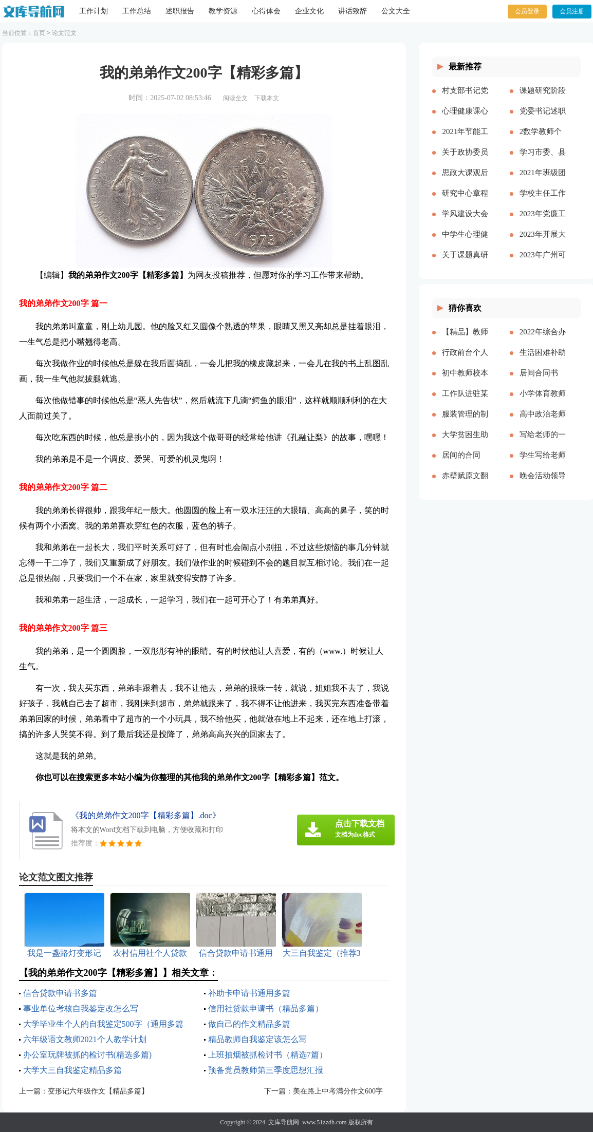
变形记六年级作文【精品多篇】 (98, 1091)
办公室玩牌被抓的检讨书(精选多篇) (87, 1054)
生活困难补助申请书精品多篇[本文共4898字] (543, 360)
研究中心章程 (465, 193)
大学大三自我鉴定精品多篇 (72, 1070)
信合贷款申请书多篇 (60, 993)
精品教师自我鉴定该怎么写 (257, 1039)
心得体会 (266, 11)
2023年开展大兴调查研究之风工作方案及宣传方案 (543, 242)
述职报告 (179, 11)
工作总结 (136, 11)
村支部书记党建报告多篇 (465, 98)
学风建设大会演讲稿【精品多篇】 (465, 222)
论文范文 (64, 32)
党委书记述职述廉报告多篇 (543, 119)
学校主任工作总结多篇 (543, 201)
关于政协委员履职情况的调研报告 (465, 160)
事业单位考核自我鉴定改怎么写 (80, 1008)
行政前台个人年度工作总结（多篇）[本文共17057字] (465, 360)
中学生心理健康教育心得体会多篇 (465, 242)
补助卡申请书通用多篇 (249, 993)
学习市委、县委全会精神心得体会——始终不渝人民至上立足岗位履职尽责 (543, 160)
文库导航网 (283, 1122)
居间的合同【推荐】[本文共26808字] (464, 463)
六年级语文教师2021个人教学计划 (84, 1039)
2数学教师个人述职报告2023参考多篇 (543, 139)
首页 (39, 32)
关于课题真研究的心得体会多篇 (465, 263)
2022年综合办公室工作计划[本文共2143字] (543, 340)
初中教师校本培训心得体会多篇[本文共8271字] (465, 381)
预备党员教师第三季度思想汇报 (265, 1070)
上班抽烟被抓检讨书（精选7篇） (267, 1054)
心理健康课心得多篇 (465, 119)
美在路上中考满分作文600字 (338, 1091)
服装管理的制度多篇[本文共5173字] (465, 422)
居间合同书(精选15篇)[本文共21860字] (543, 381)
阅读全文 (235, 98)
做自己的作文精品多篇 (249, 1024)
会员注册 (572, 11)
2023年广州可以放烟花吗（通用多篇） (543, 263)
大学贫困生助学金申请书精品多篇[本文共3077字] (465, 442)
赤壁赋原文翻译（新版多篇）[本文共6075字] (465, 483)
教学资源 (223, 11)
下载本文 (266, 98)
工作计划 (93, 11)
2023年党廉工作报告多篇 (543, 222)
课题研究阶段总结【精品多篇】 (543, 98)
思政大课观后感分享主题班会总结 (465, 180)
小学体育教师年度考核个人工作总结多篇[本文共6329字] (543, 401)
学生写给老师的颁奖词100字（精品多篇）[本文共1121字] (543, 463)
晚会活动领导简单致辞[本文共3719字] (543, 483)
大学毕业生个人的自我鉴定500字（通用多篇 (103, 1024)
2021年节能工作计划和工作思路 (465, 139)
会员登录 (527, 11)
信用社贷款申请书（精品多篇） (265, 1008)
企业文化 (309, 11)
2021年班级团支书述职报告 (543, 180)
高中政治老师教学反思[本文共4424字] (543, 422)
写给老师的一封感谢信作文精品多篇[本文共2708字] (543, 442)
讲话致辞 (352, 11)
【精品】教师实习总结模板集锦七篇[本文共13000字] (465, 340)
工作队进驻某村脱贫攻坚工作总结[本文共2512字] (465, 401)
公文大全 (395, 11)
